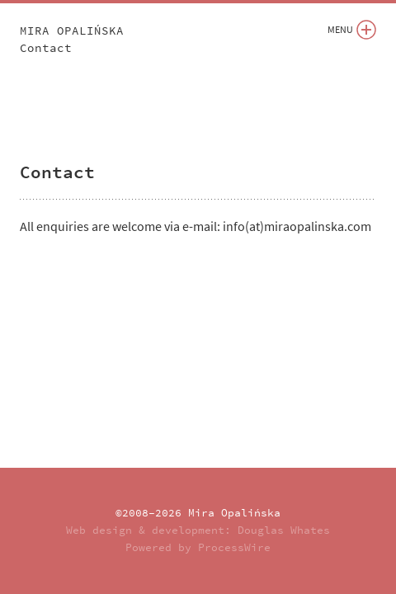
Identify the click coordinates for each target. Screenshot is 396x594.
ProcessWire (234, 547)
